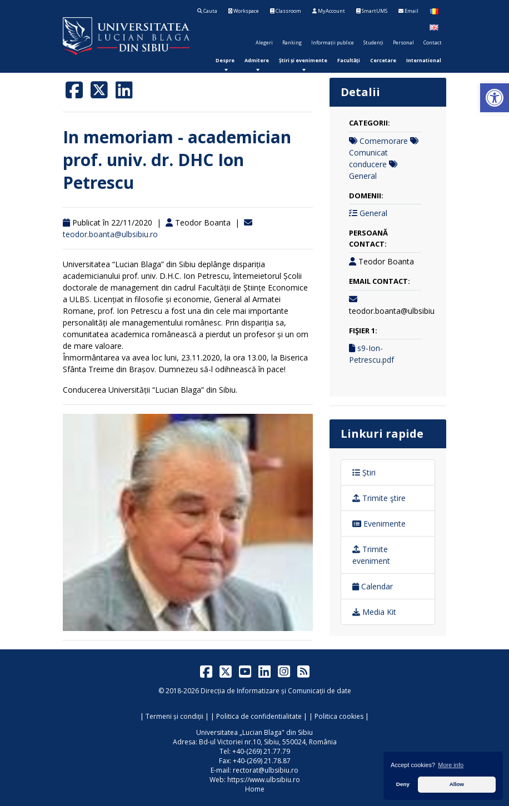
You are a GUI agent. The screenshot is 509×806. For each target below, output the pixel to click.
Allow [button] (457, 784)
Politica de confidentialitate (259, 716)
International (423, 60)
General (363, 176)
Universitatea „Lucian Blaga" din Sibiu (254, 732)
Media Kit (374, 612)
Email (408, 10)
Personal (403, 42)
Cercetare (383, 60)
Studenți (373, 42)
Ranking (292, 42)
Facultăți (348, 60)
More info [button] (450, 765)
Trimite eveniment (371, 555)
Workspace (243, 10)
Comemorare (384, 141)
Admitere (256, 60)
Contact (432, 42)
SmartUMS (371, 10)
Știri (364, 472)
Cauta (207, 10)
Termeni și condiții (174, 716)
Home (255, 789)
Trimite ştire (379, 498)
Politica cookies (339, 716)
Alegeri (264, 42)
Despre (225, 60)
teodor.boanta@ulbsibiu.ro (110, 234)
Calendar (372, 586)
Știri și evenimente (303, 60)
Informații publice (332, 42)
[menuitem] (225, 60)
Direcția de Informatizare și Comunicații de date (276, 690)
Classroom (285, 10)
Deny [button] (403, 784)
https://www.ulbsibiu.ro (263, 779)
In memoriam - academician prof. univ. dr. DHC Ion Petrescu (177, 160)
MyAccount (328, 10)
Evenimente (379, 523)
